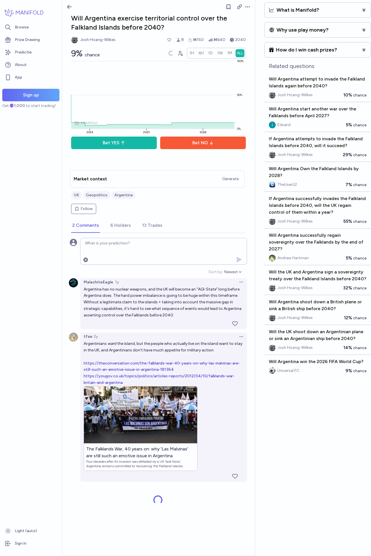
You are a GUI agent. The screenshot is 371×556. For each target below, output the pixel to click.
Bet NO (203, 142)
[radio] (191, 53)
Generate (230, 178)
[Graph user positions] (180, 53)
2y (96, 336)
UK (76, 195)
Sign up (31, 95)
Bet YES (114, 142)
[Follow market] (228, 6)
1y (117, 282)
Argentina (123, 195)
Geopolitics (97, 195)
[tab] (85, 226)
